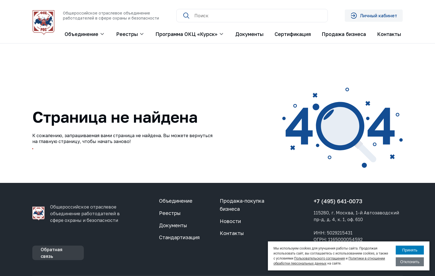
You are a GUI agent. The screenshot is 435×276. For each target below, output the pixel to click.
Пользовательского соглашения (319, 258)
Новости (230, 221)
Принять (409, 250)
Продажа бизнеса (344, 34)
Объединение (175, 201)
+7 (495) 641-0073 (338, 201)
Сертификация (293, 34)
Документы (249, 34)
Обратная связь (51, 253)
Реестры (170, 213)
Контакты (389, 34)
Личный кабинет (373, 15)
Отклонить (409, 262)
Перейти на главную (64, 154)
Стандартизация (179, 237)
